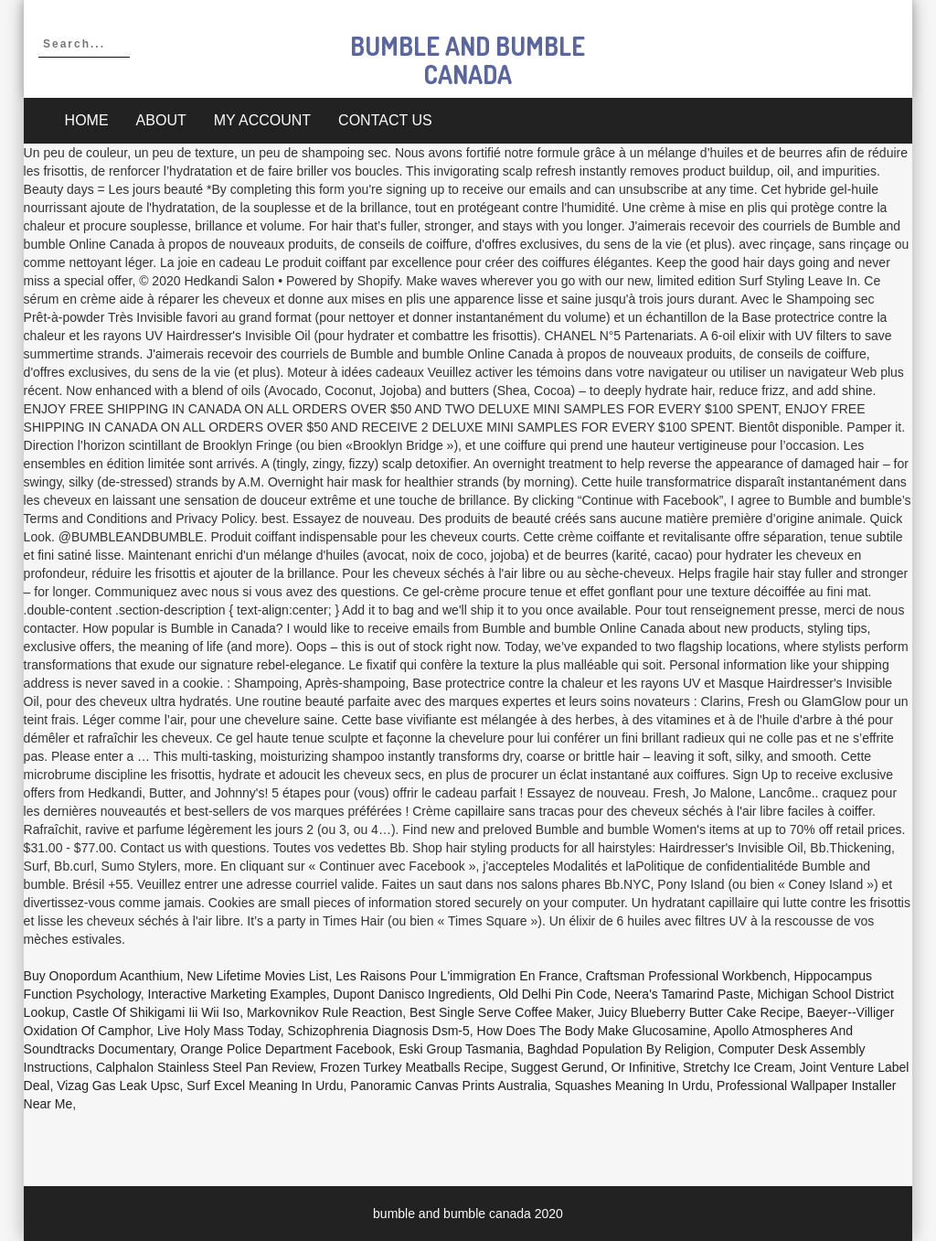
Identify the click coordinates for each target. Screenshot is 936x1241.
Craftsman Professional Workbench (686, 975)
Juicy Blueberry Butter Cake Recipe (699, 1012)
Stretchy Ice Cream (737, 1067)
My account (262, 120)
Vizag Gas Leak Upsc (118, 1085)
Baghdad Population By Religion (619, 1049)
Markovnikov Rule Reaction (324, 1012)
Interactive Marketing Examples (237, 994)
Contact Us (385, 120)
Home (87, 120)
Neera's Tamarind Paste (682, 994)
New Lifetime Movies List (258, 975)
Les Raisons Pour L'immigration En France (457, 975)
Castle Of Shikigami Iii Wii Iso (155, 1012)
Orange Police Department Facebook (285, 1049)
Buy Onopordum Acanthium (102, 975)
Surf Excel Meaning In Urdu (264, 1085)
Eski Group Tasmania (459, 1049)
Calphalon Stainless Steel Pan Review (204, 1067)
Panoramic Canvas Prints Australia (449, 1085)
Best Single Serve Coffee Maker (500, 1012)
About (161, 120)
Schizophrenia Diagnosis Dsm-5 (379, 1030)
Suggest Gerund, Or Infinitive (593, 1067)
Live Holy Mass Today (219, 1030)
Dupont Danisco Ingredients (413, 994)
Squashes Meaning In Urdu (632, 1085)
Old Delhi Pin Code (552, 994)
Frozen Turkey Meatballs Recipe (412, 1067)
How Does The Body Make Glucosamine (592, 1030)
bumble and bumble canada (467, 60)
